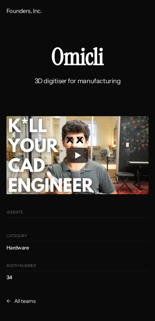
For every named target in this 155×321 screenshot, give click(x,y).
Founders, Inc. (24, 11)
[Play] (77, 155)
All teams (25, 301)
